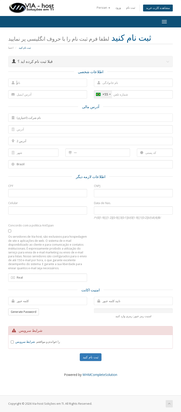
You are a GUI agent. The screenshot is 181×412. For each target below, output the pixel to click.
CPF (10, 186)
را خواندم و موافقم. (37, 342)
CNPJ (97, 186)
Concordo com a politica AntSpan (31, 225)
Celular (13, 203)
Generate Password (23, 312)
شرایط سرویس (25, 342)
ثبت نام (130, 8)
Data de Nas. (102, 203)
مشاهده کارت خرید (158, 8)
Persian (103, 8)
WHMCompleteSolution (100, 374)
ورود (118, 8)
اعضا (10, 47)
